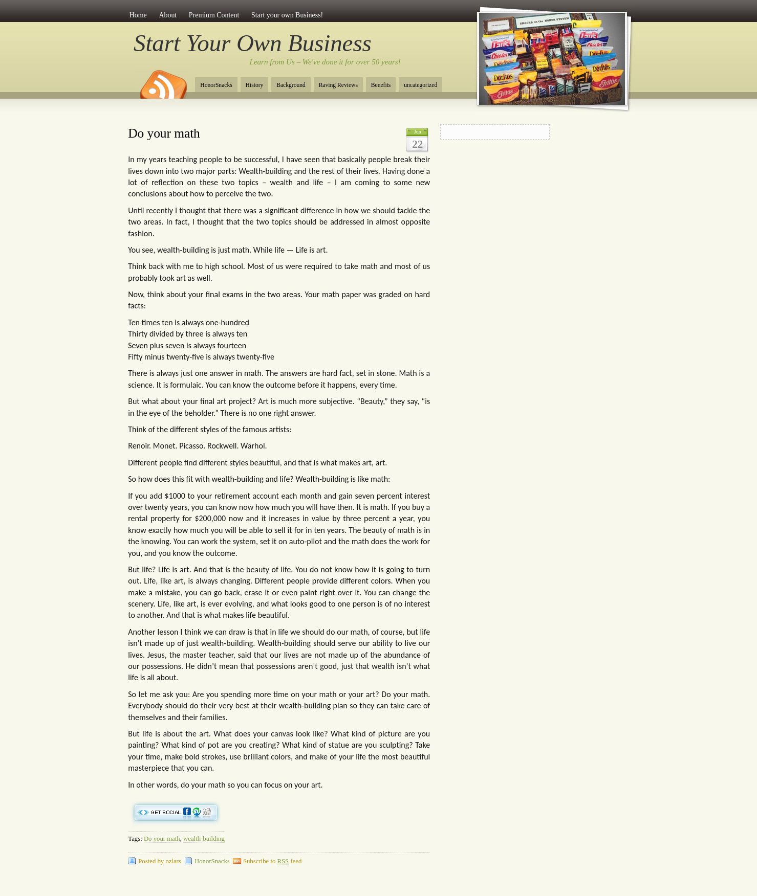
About (168, 15)
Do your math (164, 133)
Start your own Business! (287, 15)
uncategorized (420, 85)
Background (291, 85)
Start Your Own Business (253, 43)
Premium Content (214, 15)
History (255, 85)
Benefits (381, 85)
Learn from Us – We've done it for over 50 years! (325, 62)
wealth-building (204, 838)
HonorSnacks (216, 85)
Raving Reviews (338, 85)
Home (138, 15)
